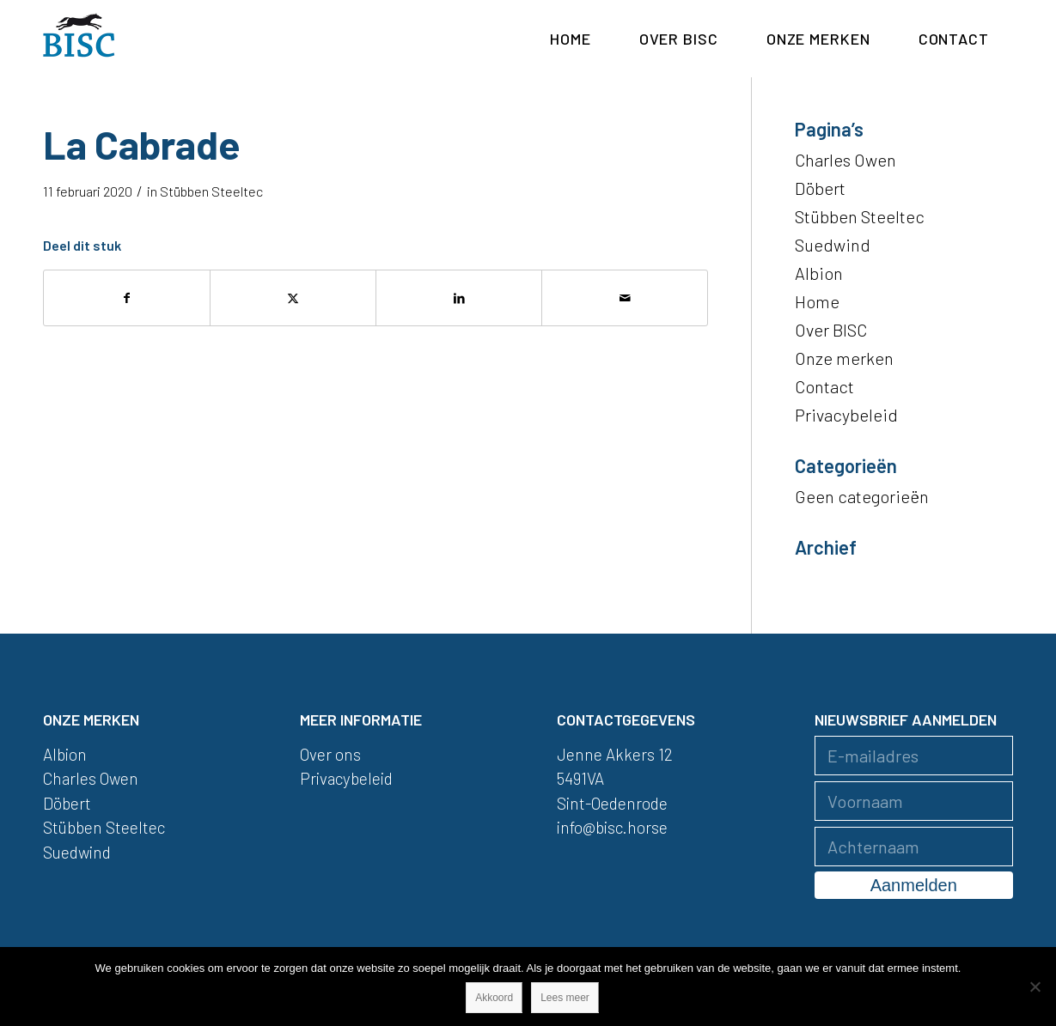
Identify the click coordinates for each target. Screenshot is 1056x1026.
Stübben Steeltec (211, 191)
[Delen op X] (293, 297)
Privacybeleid (846, 414)
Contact (824, 386)
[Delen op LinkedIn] (458, 297)
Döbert (820, 188)
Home (817, 301)
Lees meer (564, 998)
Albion (819, 273)
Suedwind (832, 244)
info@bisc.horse (612, 827)
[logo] (79, 38)
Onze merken (844, 358)
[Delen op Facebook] (127, 297)
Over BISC (831, 329)
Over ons (330, 754)
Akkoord (494, 998)
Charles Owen (845, 159)
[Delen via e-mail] (624, 297)
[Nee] (1034, 986)
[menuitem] (570, 38)
